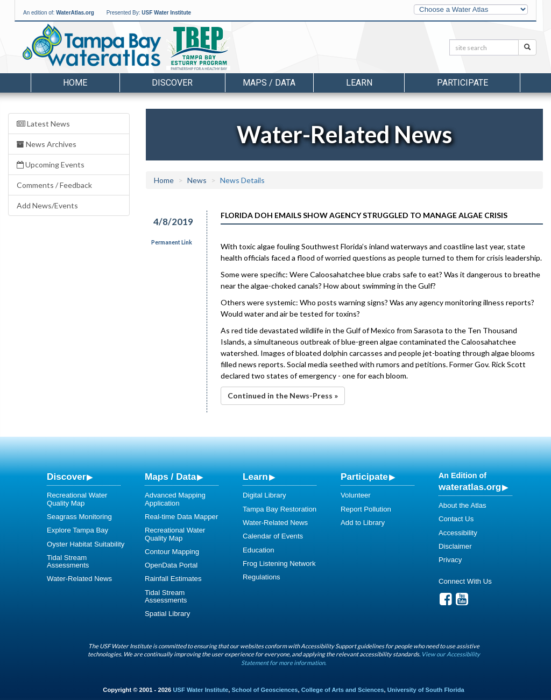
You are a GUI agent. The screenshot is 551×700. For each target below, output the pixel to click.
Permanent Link (171, 242)
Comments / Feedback (54, 185)
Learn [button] (359, 83)
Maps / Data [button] (269, 83)
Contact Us (456, 519)
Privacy (450, 560)
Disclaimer (455, 546)
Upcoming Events (50, 164)
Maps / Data (170, 476)
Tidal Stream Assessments (68, 561)
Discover (66, 476)
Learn (255, 476)
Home (75, 83)
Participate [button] (462, 83)
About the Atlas (462, 505)
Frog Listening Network (279, 563)
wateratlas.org (470, 486)
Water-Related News (79, 579)
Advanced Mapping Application (175, 499)
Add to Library (363, 523)
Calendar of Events (273, 536)
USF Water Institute (166, 13)
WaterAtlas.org (75, 13)
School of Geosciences (264, 690)
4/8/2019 (173, 221)
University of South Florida (425, 690)
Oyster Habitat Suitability (85, 544)
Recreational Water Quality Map (77, 499)
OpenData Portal (171, 565)
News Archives (46, 144)
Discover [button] (172, 83)
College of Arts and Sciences (342, 690)
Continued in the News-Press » (283, 395)
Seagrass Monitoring (79, 517)
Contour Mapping (172, 552)
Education (258, 550)
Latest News (43, 123)
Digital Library (264, 495)
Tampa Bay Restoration (279, 509)
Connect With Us (465, 581)
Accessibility (458, 533)
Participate (364, 476)
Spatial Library (167, 614)
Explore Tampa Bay (77, 530)
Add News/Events (47, 205)
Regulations (261, 577)
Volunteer (356, 495)
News (197, 180)
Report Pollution (366, 509)
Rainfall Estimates (173, 579)
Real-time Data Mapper (181, 517)
